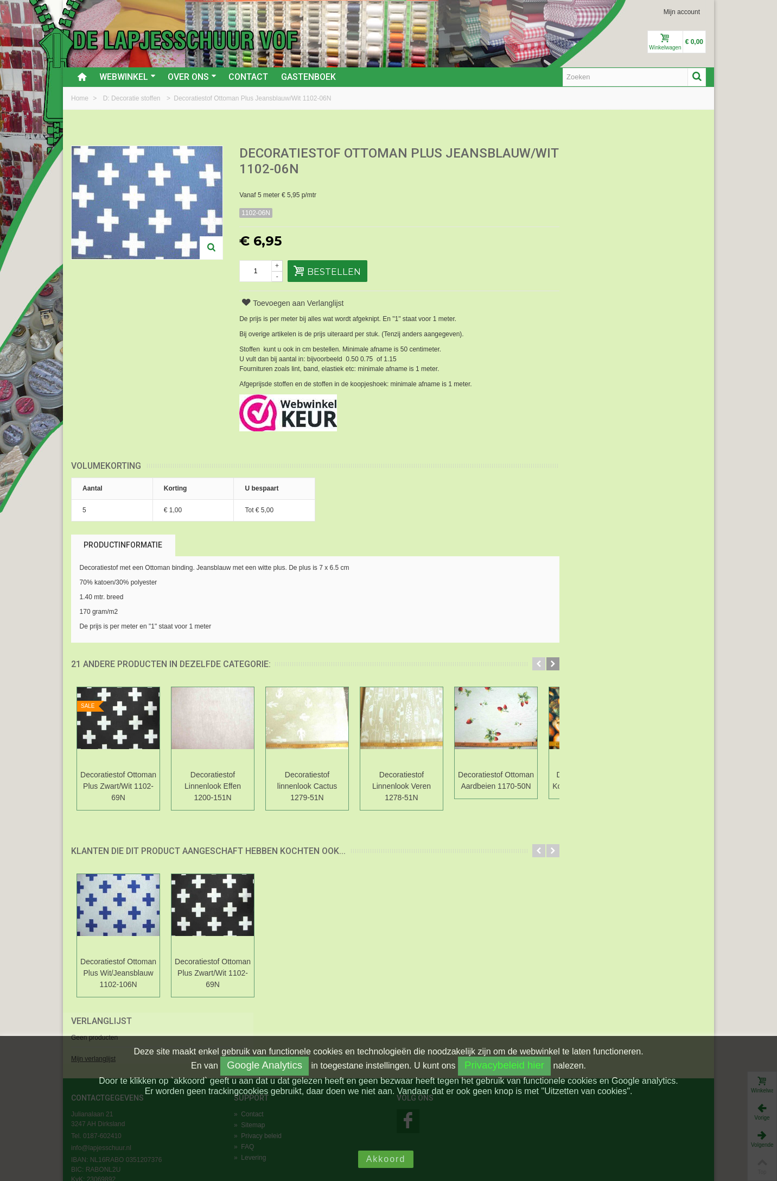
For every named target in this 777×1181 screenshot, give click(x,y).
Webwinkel (127, 77)
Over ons (192, 77)
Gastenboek (308, 77)
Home (80, 98)
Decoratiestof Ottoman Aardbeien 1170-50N (496, 780)
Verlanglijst (589, 154)
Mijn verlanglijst (581, 192)
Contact (248, 77)
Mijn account (682, 12)
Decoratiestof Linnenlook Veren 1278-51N (401, 786)
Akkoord (386, 1159)
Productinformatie (123, 545)
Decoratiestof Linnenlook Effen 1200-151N (212, 786)
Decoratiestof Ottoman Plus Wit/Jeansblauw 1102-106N (118, 973)
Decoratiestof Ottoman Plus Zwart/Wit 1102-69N (118, 786)
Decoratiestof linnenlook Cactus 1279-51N (307, 786)
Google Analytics (264, 1065)
